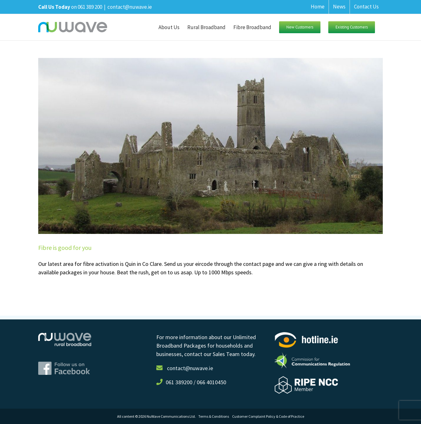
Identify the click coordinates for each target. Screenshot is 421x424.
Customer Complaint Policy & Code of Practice (268, 416)
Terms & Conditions (215, 416)
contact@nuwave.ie (129, 6)
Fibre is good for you (64, 247)
